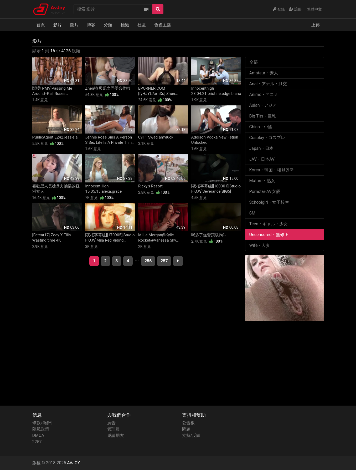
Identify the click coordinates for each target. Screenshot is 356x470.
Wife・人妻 (259, 245)
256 (148, 260)
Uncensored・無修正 (268, 234)
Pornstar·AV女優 (264, 191)
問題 (186, 429)
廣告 (111, 422)
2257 (37, 441)
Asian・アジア (263, 105)
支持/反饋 (191, 435)
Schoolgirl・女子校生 (269, 202)
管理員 (113, 429)
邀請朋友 (115, 435)
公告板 (188, 422)
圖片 (74, 24)
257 (164, 260)
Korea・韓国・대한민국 (271, 169)
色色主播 (162, 24)
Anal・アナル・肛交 (268, 83)
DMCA (38, 435)
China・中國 (261, 126)
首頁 (41, 24)
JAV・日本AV (262, 159)
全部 (253, 62)
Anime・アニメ (263, 94)
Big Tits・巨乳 (262, 116)
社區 (141, 24)
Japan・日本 (261, 148)
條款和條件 (42, 422)
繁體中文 (314, 9)
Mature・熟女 (262, 180)
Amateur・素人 (263, 72)
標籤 (125, 24)
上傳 (315, 24)
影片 (57, 24)
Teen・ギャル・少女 (268, 223)
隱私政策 (40, 429)
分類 (108, 24)
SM (252, 213)
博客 (91, 24)
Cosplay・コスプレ (267, 137)
